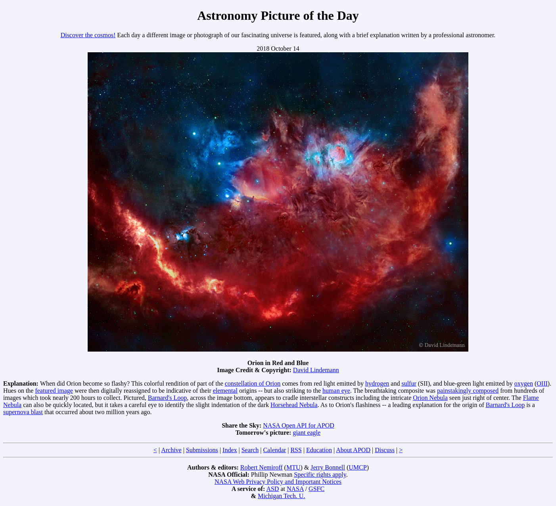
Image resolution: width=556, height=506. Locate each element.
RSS (295, 450)
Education (319, 450)
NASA (295, 488)
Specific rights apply (320, 474)
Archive (171, 450)
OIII (542, 383)
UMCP (357, 467)
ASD (272, 488)
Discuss (385, 450)
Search (250, 450)
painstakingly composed (467, 390)
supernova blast (23, 412)
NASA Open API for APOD (298, 425)
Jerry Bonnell (328, 467)
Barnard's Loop (167, 397)
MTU (293, 467)
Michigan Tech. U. (281, 496)
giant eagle (306, 432)
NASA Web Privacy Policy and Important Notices (278, 481)
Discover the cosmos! (88, 35)
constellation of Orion (252, 383)
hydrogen (377, 383)
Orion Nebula (430, 397)
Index (229, 450)
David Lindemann (316, 370)
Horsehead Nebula (294, 404)
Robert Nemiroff (261, 467)
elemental (225, 390)
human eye (336, 390)
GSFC (316, 488)
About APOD (353, 450)
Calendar (274, 450)
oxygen (523, 383)
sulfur (408, 383)
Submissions (202, 450)
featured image (54, 390)
